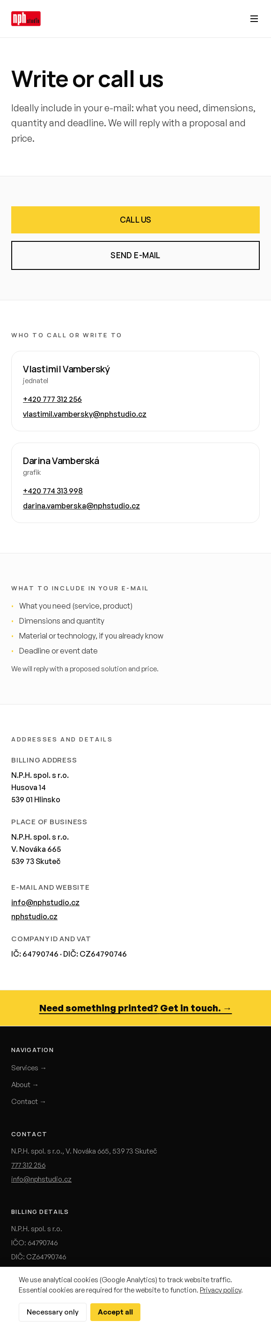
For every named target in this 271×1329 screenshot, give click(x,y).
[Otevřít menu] (254, 18)
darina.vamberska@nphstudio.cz (81, 505)
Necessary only (53, 1311)
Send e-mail (135, 255)
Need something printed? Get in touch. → (135, 1008)
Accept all (115, 1311)
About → (25, 1084)
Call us (136, 219)
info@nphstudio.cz (45, 902)
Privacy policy (220, 1289)
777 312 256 (28, 1165)
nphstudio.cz (34, 916)
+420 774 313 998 (53, 490)
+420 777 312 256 (52, 399)
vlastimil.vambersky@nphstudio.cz (84, 414)
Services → (29, 1067)
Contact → (28, 1101)
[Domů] (26, 18)
